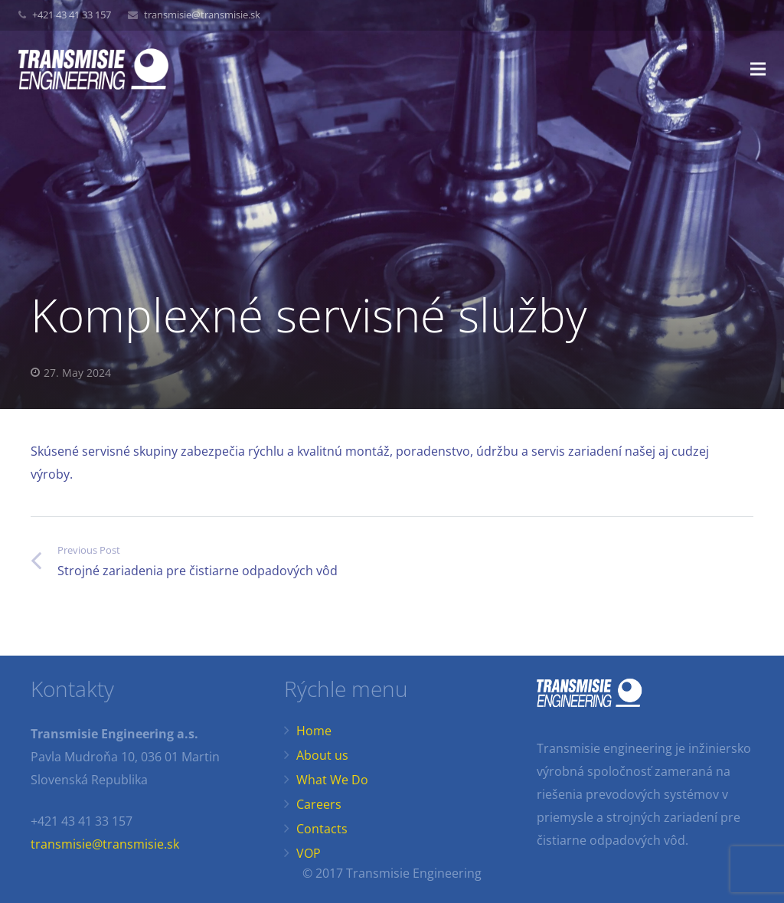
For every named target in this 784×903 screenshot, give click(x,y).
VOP (308, 853)
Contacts (322, 828)
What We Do (332, 779)
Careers (318, 804)
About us (322, 755)
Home (314, 730)
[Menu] (758, 69)
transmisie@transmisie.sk (202, 14)
